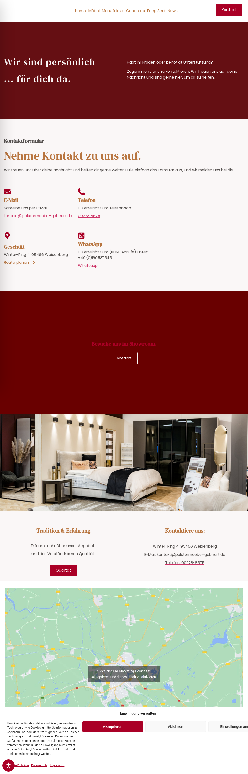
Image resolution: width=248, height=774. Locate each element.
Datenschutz (39, 765)
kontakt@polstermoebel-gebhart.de (38, 216)
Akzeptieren (112, 727)
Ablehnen (175, 727)
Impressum (57, 765)
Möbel (94, 11)
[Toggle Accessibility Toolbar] (8, 765)
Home (80, 11)
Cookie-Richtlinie (18, 765)
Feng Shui (156, 11)
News (173, 11)
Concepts (135, 11)
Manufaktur (113, 11)
